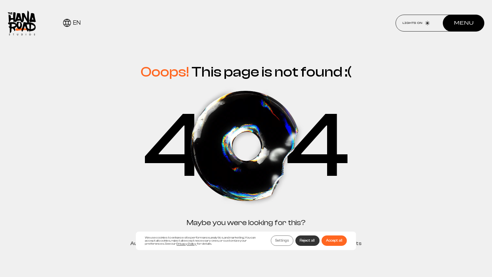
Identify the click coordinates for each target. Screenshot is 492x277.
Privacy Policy (186, 243)
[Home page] (22, 22)
